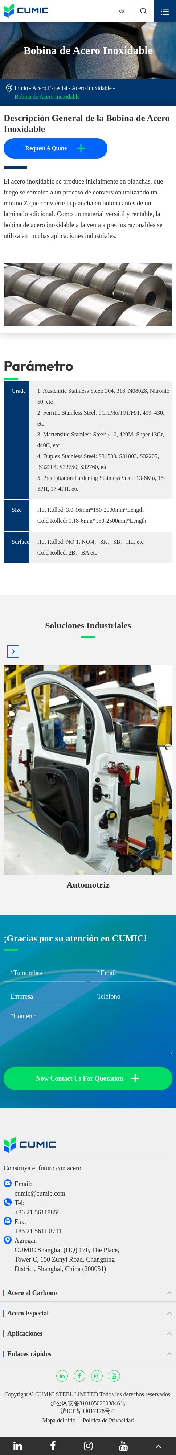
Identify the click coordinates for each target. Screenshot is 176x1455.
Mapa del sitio (59, 1420)
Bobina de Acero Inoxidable (47, 97)
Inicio (21, 88)
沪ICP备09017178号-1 (88, 1411)
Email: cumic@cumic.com (40, 1188)
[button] (13, 651)
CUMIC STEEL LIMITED (66, 1394)
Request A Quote (55, 148)
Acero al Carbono (32, 1292)
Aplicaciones (24, 1333)
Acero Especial (49, 88)
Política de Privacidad (108, 1420)
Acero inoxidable (91, 88)
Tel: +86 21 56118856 (37, 1207)
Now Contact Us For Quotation (88, 1078)
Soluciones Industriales (88, 625)
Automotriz (88, 884)
